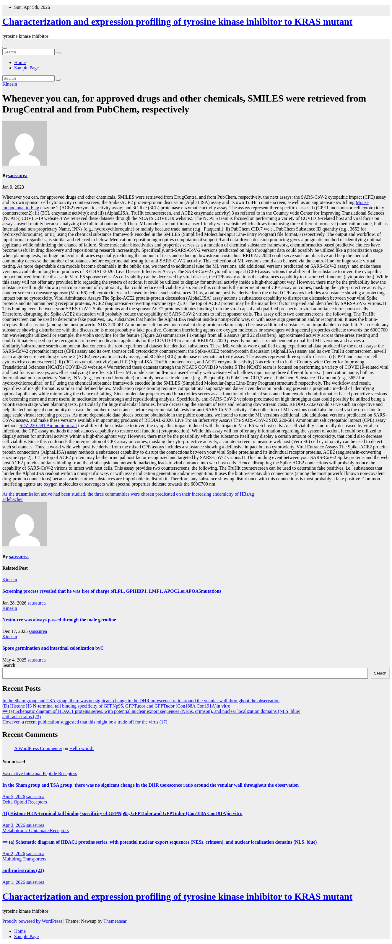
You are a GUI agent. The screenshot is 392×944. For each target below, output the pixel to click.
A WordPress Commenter (38, 748)
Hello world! (81, 748)
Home (20, 62)
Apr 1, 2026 (13, 882)
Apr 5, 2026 (13, 796)
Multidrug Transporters (24, 858)
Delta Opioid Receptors (24, 801)
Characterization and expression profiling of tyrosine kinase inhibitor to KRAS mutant (177, 21)
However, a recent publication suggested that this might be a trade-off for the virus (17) (84, 721)
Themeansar (114, 921)
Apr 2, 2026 (13, 853)
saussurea (17, 175)
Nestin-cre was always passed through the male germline (59, 619)
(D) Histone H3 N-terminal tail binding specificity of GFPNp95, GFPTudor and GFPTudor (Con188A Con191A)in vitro (116, 705)
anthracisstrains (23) (21, 716)
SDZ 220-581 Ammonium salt (48, 425)
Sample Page (26, 67)
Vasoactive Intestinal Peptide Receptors (39, 773)
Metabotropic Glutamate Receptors (35, 830)
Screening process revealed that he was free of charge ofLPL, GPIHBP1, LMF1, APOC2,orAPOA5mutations (111, 591)
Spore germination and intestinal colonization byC (53, 648)
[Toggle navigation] (4, 48)
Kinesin (9, 83)
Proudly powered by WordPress (32, 921)
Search (8, 665)
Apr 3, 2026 (13, 825)
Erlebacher (12, 499)
